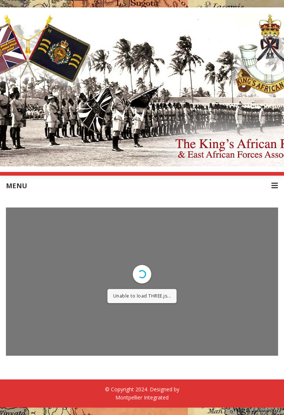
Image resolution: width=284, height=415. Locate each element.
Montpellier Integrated (142, 397)
